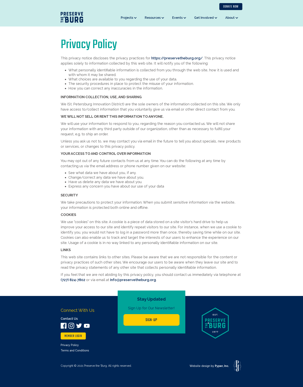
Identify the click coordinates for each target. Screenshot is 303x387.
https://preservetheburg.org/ (177, 58)
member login (73, 336)
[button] (129, 17)
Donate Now (230, 6)
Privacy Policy (70, 345)
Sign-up (151, 320)
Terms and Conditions (75, 350)
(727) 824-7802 (73, 280)
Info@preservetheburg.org (133, 280)
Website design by (209, 365)
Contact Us (69, 319)
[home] (72, 17)
